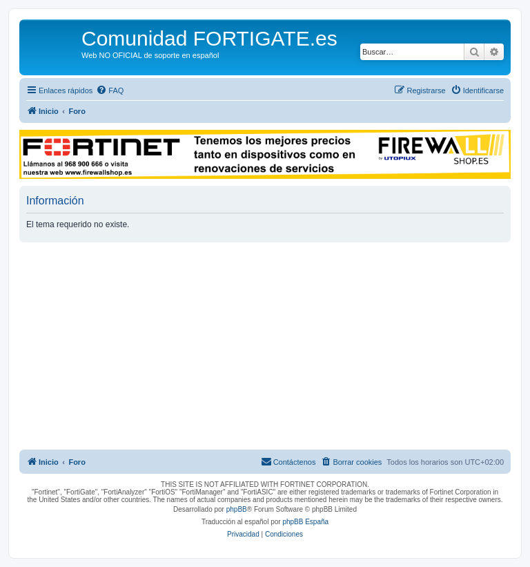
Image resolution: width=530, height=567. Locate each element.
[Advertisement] (265, 346)
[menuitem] (110, 90)
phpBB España (305, 522)
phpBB (236, 509)
